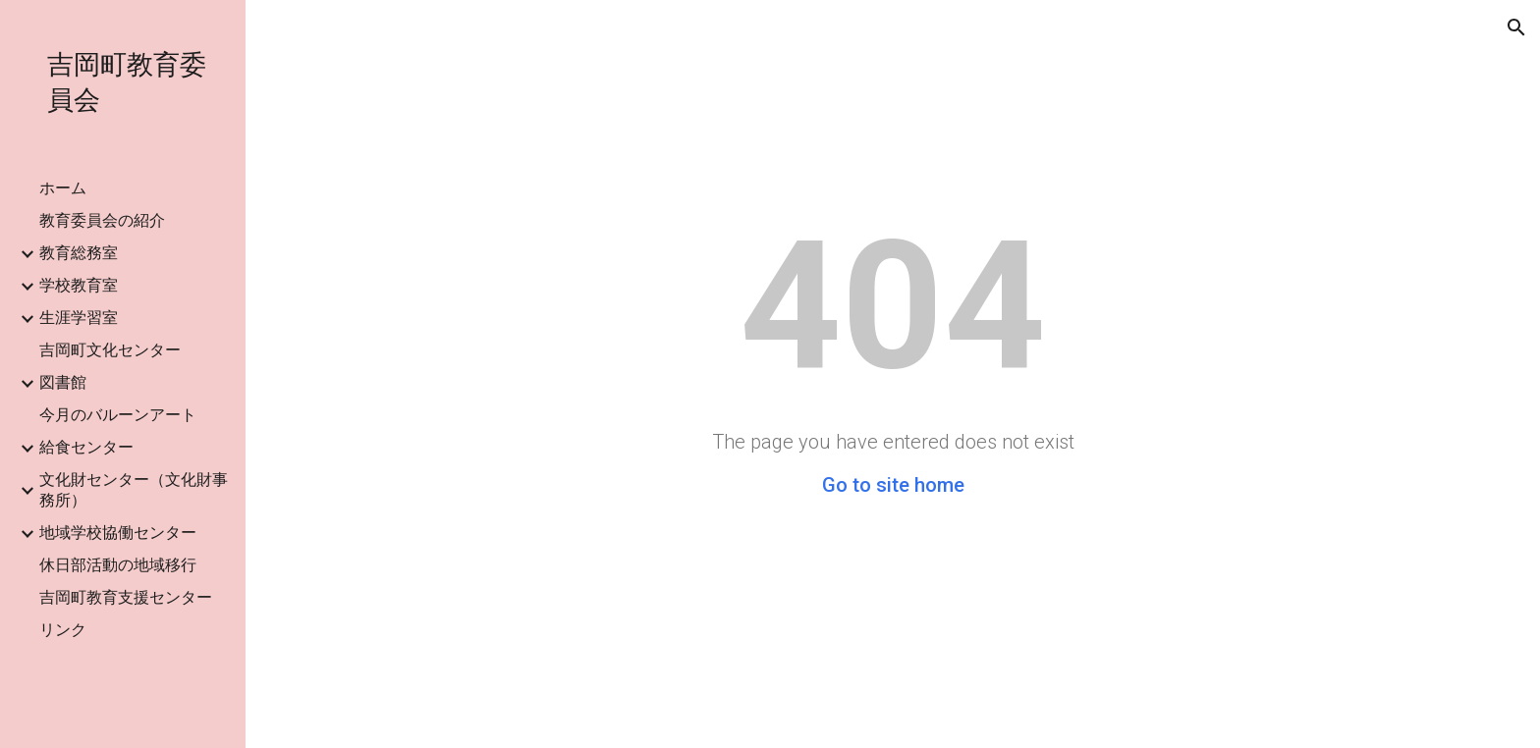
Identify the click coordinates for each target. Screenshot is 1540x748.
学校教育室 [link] (78, 285)
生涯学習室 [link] (78, 317)
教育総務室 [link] (78, 252)
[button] (1516, 27)
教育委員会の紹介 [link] (102, 220)
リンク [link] (62, 629)
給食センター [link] (86, 447)
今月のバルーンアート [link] (117, 414)
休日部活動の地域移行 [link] (117, 565)
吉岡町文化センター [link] (110, 350)
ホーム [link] (62, 188)
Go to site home (893, 485)
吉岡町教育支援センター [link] (125, 597)
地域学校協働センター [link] (117, 532)
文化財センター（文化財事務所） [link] (133, 489)
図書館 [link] (62, 382)
